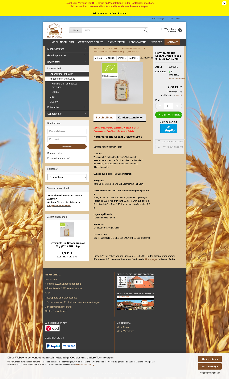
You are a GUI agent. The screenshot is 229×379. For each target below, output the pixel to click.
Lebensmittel (138, 42)
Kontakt (172, 42)
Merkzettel (174, 19)
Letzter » (133, 59)
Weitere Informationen (210, 373)
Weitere (156, 42)
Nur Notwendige (210, 366)
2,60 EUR (67, 255)
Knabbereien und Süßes (62, 80)
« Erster (99, 59)
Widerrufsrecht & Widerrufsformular (63, 290)
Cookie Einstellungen (56, 313)
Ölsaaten (54, 103)
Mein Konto (123, 328)
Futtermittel (53, 109)
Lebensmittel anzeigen (61, 75)
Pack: (158, 102)
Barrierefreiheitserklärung (58, 308)
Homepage (151, 261)
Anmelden (67, 148)
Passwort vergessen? (58, 159)
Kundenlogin (158, 19)
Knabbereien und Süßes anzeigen (64, 87)
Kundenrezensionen (130, 119)
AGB (47, 294)
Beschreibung (104, 119)
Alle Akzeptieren (210, 359)
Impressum (51, 281)
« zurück (110, 59)
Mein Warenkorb (125, 332)
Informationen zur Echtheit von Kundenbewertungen (72, 304)
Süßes (55, 93)
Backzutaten (116, 42)
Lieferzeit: (159, 73)
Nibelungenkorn (62, 42)
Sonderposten (54, 115)
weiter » (122, 59)
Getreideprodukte (91, 42)
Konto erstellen (55, 155)
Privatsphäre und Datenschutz (61, 299)
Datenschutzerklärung (84, 364)
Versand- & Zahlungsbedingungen (63, 285)
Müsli (52, 98)
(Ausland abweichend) (177, 80)
